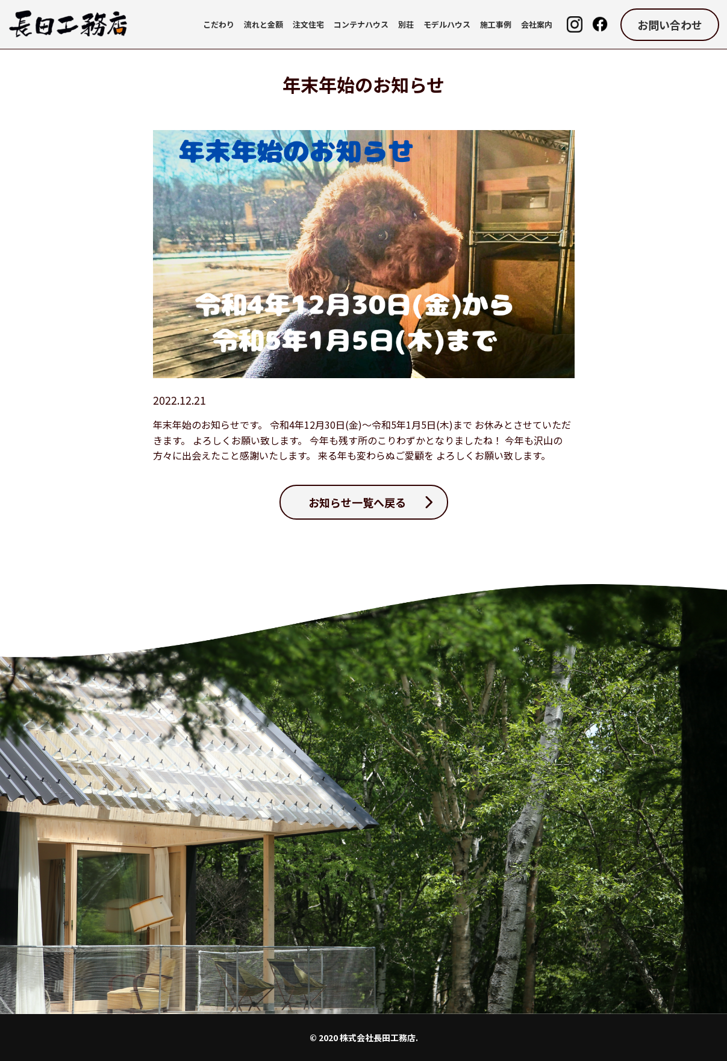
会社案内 (536, 24)
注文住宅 (308, 24)
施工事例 (495, 24)
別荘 (406, 24)
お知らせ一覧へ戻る (357, 502)
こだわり (218, 24)
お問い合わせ (669, 25)
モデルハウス (446, 24)
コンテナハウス (361, 24)
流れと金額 (263, 24)
